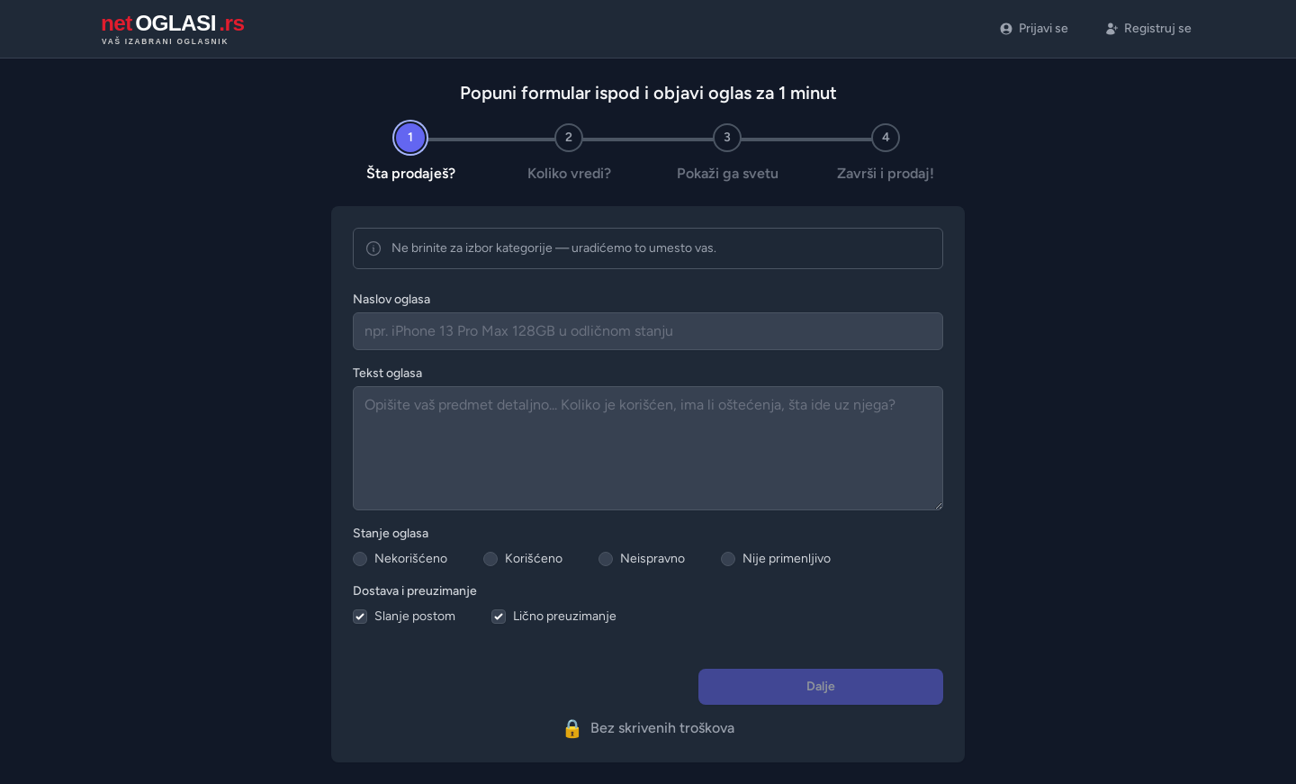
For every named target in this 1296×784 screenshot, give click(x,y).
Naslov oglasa (391, 299)
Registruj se (1148, 28)
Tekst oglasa (387, 373)
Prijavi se (1033, 28)
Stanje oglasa (390, 533)
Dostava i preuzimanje (415, 591)
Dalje (820, 686)
